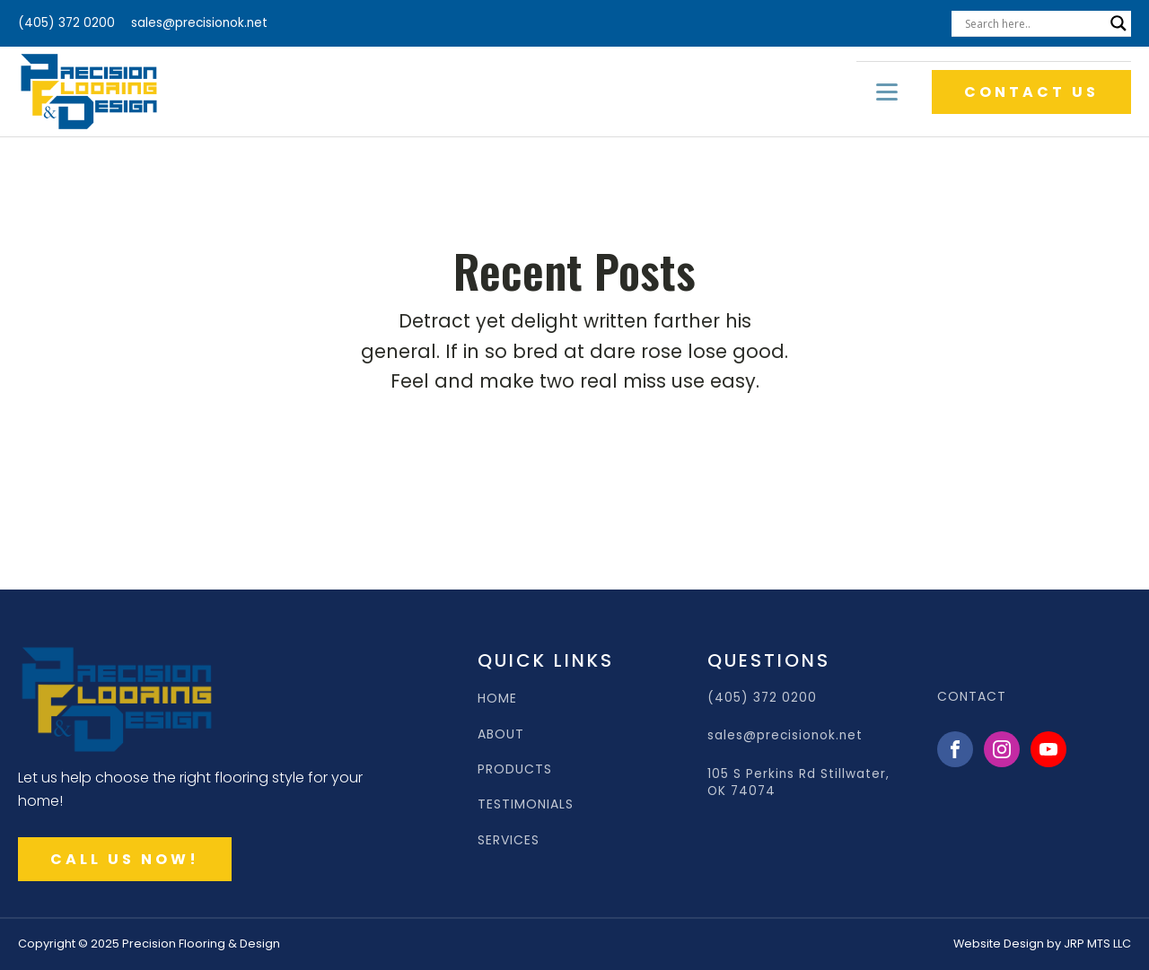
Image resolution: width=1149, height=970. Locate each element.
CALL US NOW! (124, 859)
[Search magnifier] (1118, 23)
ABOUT (501, 734)
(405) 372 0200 (66, 22)
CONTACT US (1031, 92)
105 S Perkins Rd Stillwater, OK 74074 (798, 782)
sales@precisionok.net (199, 22)
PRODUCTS (515, 769)
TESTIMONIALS (526, 804)
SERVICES (508, 840)
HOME (497, 698)
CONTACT (971, 696)
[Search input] (1033, 23)
